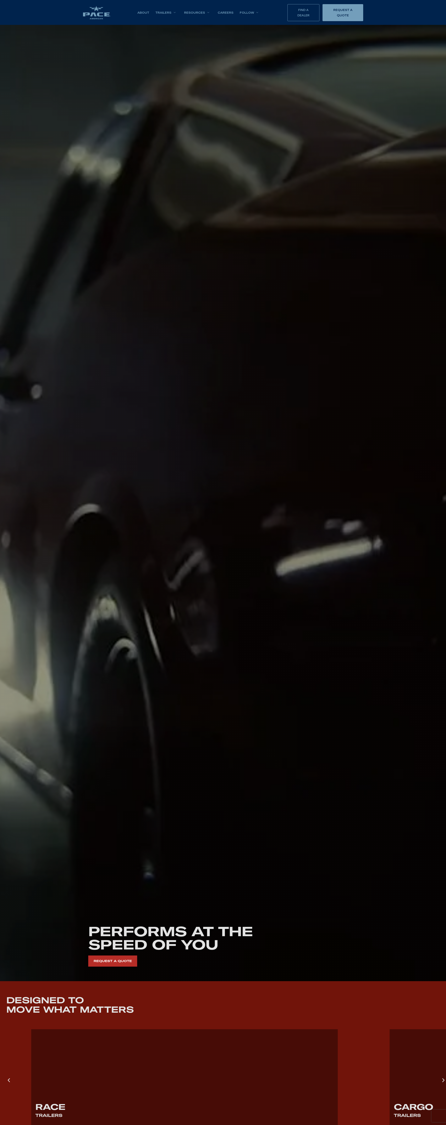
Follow (249, 13)
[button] (8, 1080)
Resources (197, 13)
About (143, 13)
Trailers (165, 13)
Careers (225, 13)
